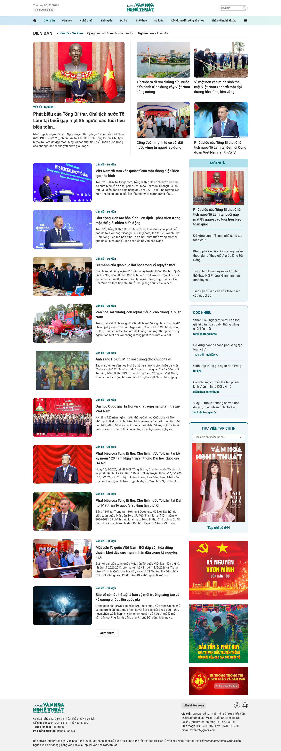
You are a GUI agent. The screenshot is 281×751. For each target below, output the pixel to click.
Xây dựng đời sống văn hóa (187, 20)
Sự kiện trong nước (205, 333)
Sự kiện (159, 20)
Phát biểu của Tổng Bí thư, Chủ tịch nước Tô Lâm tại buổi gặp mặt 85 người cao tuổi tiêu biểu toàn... (79, 120)
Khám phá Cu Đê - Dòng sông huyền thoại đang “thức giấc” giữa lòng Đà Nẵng (218, 255)
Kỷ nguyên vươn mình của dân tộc (110, 33)
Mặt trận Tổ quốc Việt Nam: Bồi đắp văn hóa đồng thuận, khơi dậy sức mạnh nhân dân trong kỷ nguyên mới (136, 552)
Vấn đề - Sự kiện (71, 33)
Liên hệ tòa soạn (193, 705)
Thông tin (107, 20)
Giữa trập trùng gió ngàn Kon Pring (217, 366)
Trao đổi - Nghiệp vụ (205, 354)
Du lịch (124, 20)
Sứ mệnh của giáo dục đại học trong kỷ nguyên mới (135, 265)
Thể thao (141, 20)
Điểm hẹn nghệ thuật (206, 391)
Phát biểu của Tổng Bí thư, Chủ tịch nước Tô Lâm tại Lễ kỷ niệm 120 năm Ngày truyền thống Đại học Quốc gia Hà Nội (138, 458)
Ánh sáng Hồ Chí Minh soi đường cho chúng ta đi (133, 359)
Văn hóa (67, 20)
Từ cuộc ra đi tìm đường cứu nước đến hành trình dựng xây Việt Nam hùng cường (163, 87)
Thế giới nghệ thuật (224, 20)
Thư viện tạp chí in (219, 428)
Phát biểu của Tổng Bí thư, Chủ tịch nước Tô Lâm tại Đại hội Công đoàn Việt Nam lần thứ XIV (220, 147)
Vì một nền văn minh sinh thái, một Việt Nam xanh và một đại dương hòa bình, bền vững (218, 87)
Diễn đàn (49, 20)
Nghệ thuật (86, 20)
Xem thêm (107, 633)
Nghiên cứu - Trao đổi (153, 33)
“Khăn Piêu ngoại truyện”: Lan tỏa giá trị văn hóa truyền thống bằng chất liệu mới (216, 324)
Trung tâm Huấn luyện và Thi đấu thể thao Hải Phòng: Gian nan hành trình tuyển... (217, 275)
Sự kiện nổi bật (44, 9)
